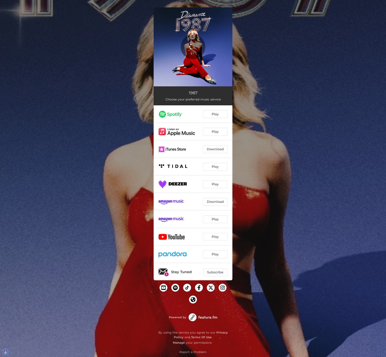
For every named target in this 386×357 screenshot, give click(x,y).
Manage (179, 342)
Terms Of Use (201, 337)
